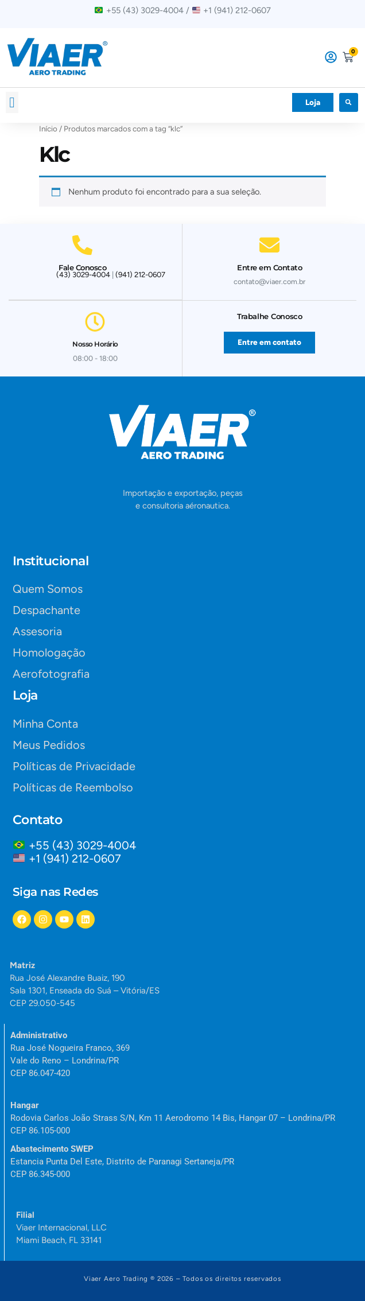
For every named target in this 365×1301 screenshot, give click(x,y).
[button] (12, 103)
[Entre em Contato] (269, 240)
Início (48, 128)
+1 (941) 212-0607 (75, 858)
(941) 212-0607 (140, 274)
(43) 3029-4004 (83, 274)
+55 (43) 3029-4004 (85, 845)
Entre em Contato (269, 262)
